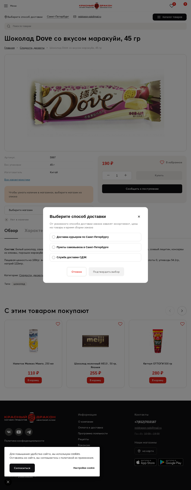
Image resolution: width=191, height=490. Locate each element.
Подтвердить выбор (106, 271)
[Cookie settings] (8, 482)
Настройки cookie (84, 468)
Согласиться (22, 468)
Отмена (76, 271)
